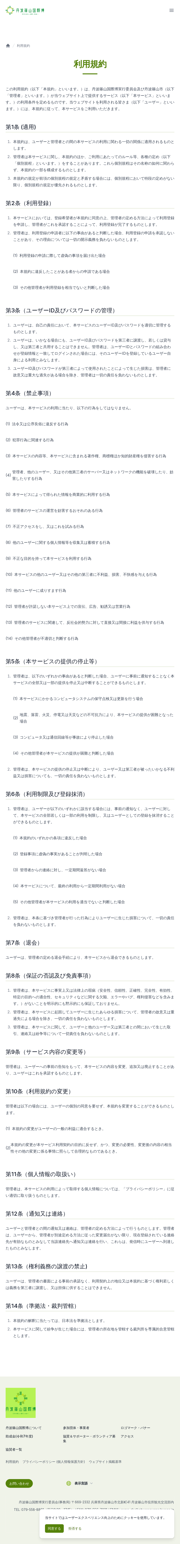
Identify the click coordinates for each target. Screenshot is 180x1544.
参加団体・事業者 (76, 1428)
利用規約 (23, 46)
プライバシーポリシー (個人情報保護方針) (53, 1462)
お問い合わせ (19, 1483)
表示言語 (84, 1483)
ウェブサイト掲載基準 (105, 1462)
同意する (54, 1528)
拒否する (75, 1528)
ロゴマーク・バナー (135, 1428)
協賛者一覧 (14, 1449)
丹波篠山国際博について (24, 1428)
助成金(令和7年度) (19, 1436)
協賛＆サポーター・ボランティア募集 (89, 1438)
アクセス (127, 1436)
